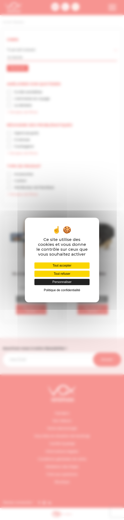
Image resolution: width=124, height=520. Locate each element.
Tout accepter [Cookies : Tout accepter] (62, 265)
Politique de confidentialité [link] (62, 290)
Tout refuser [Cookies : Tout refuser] (62, 273)
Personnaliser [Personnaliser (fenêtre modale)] (62, 282)
